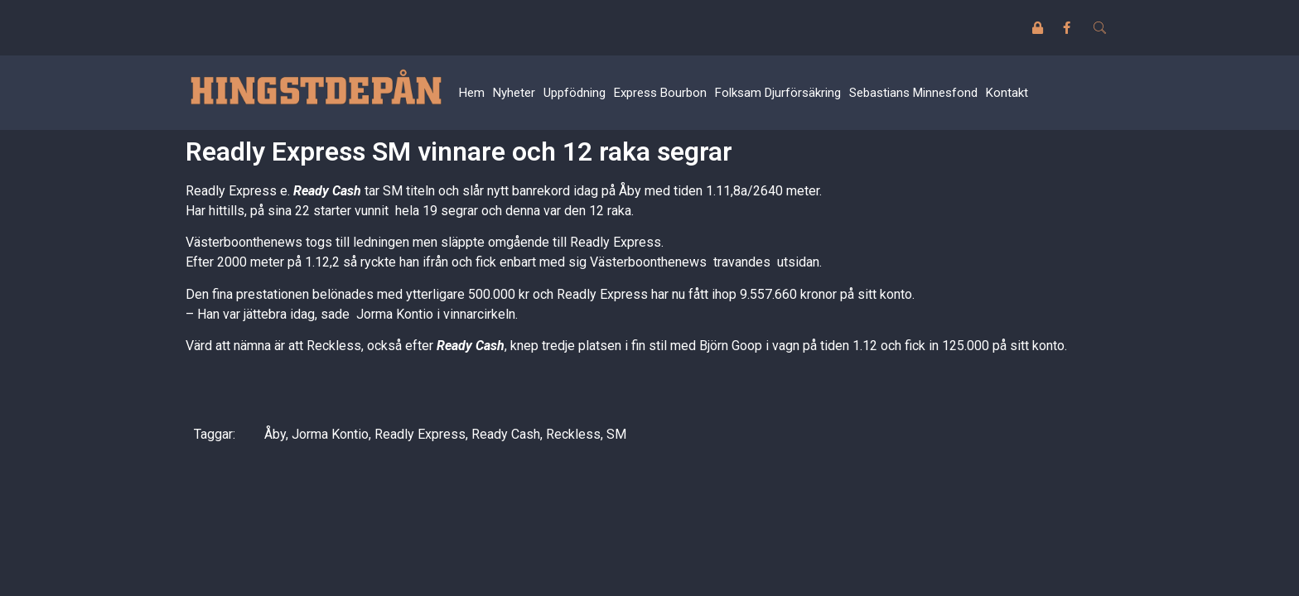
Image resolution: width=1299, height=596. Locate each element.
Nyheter (514, 92)
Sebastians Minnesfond (913, 92)
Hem (472, 92)
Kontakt (1007, 92)
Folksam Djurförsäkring (778, 92)
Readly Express (420, 434)
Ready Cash (505, 434)
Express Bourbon (660, 92)
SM (616, 434)
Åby (275, 434)
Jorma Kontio (330, 434)
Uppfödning (574, 92)
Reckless (573, 434)
